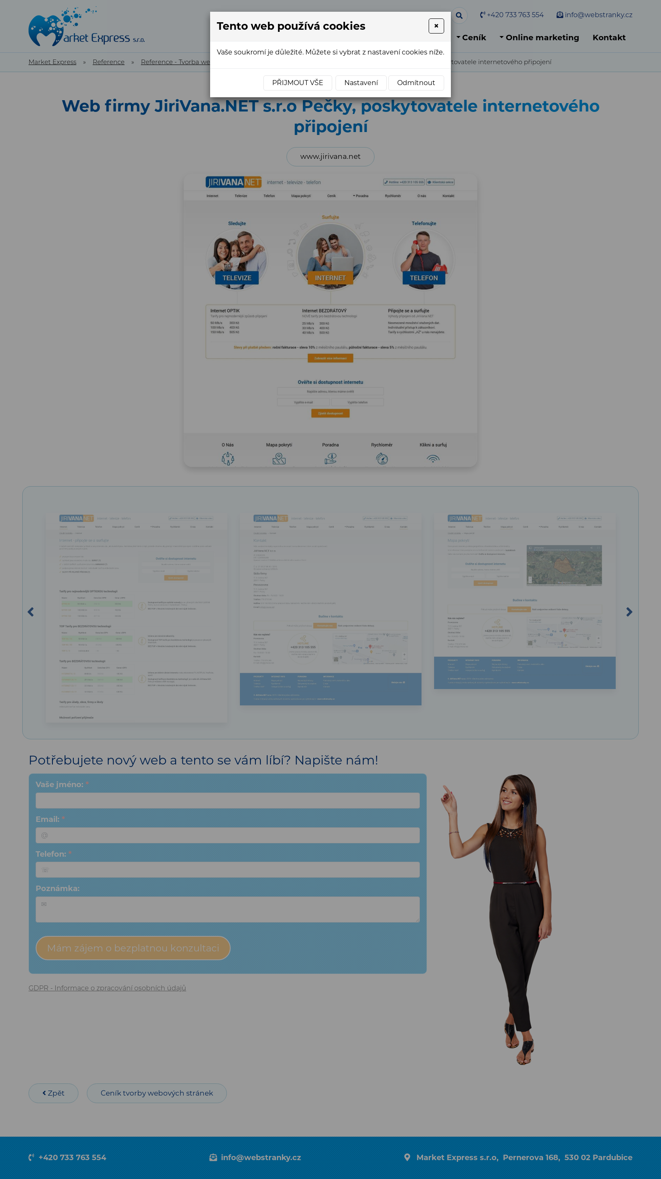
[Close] (436, 26)
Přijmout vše (297, 83)
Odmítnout (416, 83)
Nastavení (361, 83)
